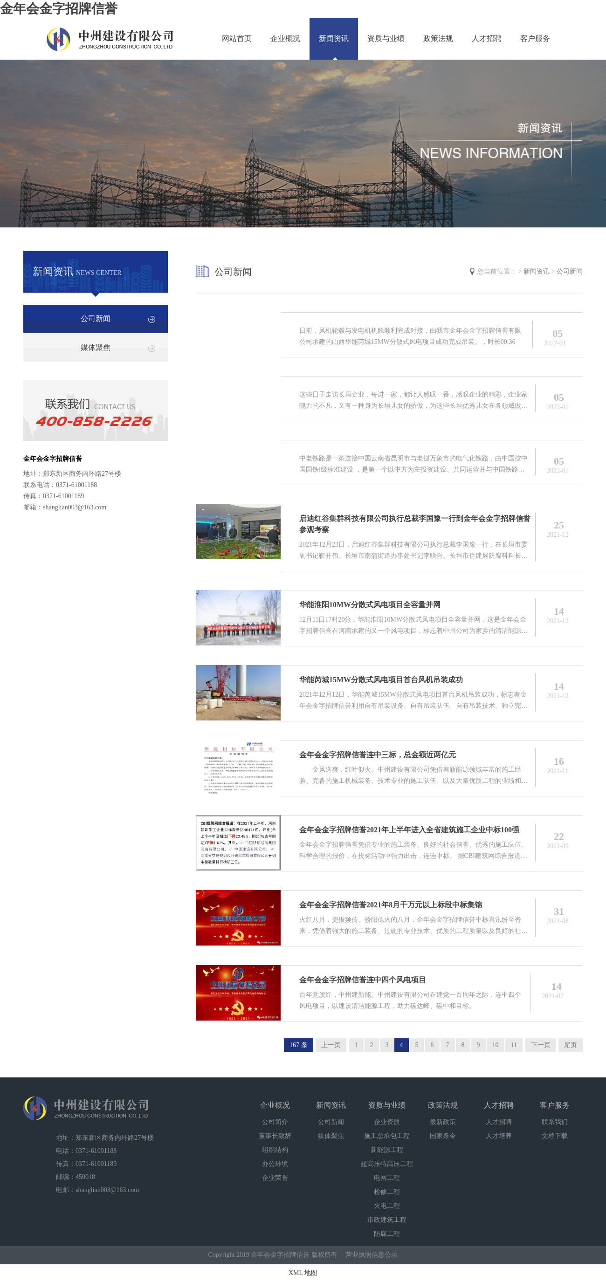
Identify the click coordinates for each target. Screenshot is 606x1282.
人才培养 (499, 1135)
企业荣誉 (275, 1177)
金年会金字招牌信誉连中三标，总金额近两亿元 (377, 755)
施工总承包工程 (387, 1135)
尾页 (570, 1045)
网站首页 (237, 38)
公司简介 (275, 1121)
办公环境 (275, 1163)
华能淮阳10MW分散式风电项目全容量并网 (370, 605)
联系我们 (555, 1121)
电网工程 (387, 1177)
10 (495, 1045)
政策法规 (438, 38)
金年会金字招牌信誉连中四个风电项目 (362, 980)
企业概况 (285, 38)
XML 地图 (303, 1272)
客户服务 (535, 38)
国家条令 (443, 1135)
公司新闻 (95, 318)
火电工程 (387, 1205)
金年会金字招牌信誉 (58, 8)
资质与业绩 (386, 38)
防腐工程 (387, 1233)
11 (514, 1045)
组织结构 (275, 1149)
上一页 (331, 1045)
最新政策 (443, 1121)
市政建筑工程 (386, 1219)
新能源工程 (387, 1149)
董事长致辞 (275, 1135)
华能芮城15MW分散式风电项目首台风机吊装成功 (381, 680)
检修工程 (387, 1191)
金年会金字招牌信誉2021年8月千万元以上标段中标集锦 (390, 905)
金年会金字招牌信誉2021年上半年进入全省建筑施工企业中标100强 (409, 830)
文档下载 (555, 1135)
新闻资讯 (334, 38)
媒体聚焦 (95, 347)
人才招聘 (487, 38)
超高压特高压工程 (387, 1163)
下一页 (541, 1045)
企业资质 (387, 1121)
